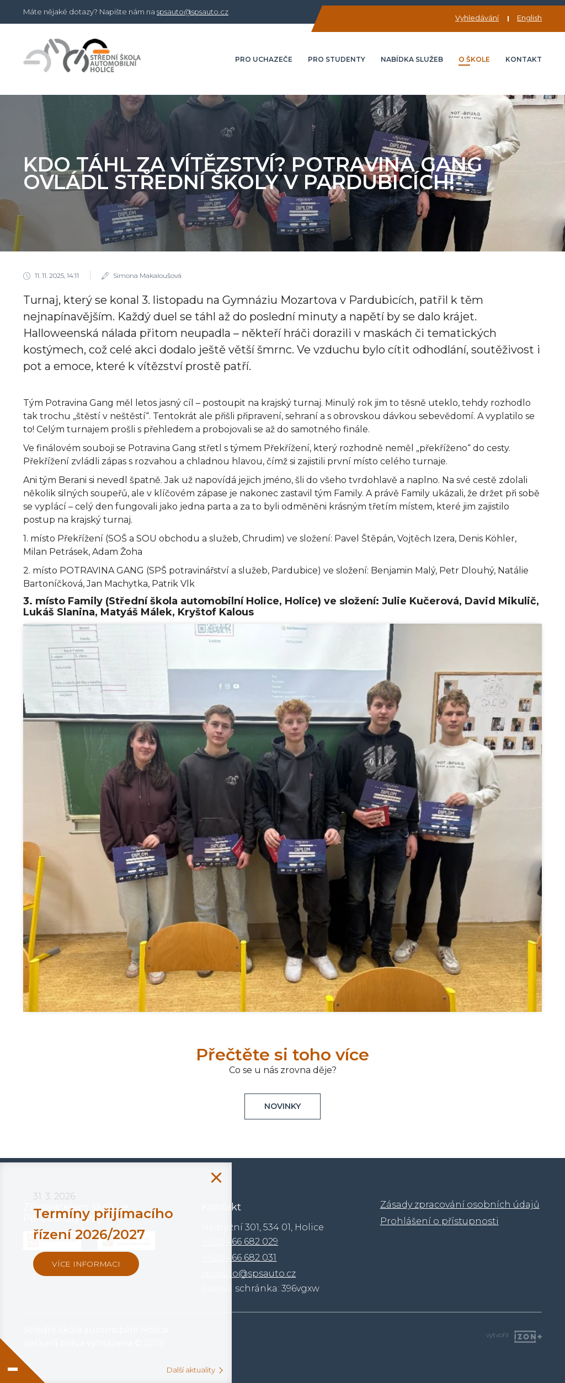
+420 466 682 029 (239, 1241)
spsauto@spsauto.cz (192, 11)
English (529, 17)
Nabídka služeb (412, 59)
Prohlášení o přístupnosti (439, 1221)
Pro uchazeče (263, 59)
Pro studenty (336, 59)
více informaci (86, 1264)
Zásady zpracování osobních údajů (460, 1204)
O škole (474, 59)
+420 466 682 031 (238, 1257)
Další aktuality (191, 1369)
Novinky (282, 1106)
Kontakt (523, 59)
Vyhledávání (477, 17)
